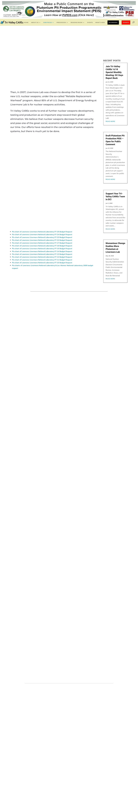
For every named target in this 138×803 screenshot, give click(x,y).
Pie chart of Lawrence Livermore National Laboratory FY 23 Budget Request (42, 261)
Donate (126, 22)
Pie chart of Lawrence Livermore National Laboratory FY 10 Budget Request (42, 287)
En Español (113, 22)
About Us (34, 22)
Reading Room (76, 22)
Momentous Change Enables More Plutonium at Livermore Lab (115, 248)
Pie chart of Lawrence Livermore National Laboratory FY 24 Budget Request (42, 259)
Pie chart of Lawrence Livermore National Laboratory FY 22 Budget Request (42, 264)
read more (110, 121)
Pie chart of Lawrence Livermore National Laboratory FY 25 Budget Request (42, 256)
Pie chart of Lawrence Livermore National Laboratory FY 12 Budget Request (42, 281)
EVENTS (90, 22)
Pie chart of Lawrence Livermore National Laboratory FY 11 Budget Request (42, 284)
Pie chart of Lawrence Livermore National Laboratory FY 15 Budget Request (42, 273)
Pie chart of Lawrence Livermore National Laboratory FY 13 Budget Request (42, 278)
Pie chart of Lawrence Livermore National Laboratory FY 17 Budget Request (42, 267)
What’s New (100, 22)
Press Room (61, 22)
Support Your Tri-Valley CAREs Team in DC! (115, 196)
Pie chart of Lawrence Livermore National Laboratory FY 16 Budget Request (42, 270)
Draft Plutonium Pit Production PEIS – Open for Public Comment (115, 140)
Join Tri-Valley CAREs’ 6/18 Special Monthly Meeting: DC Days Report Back (114, 72)
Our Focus (47, 22)
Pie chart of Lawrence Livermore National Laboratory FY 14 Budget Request (42, 276)
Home (26, 22)
